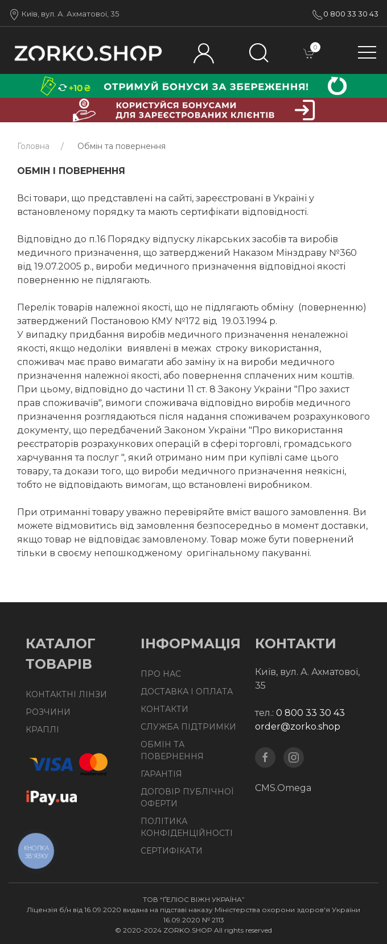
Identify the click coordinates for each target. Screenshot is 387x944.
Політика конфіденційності (187, 827)
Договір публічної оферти (187, 797)
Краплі (42, 729)
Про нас (161, 674)
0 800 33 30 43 (350, 13)
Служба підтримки (188, 727)
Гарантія (161, 774)
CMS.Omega (283, 787)
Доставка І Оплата (187, 691)
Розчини (48, 712)
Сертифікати (172, 851)
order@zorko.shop (297, 726)
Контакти (164, 709)
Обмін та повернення (172, 750)
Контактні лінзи (66, 694)
